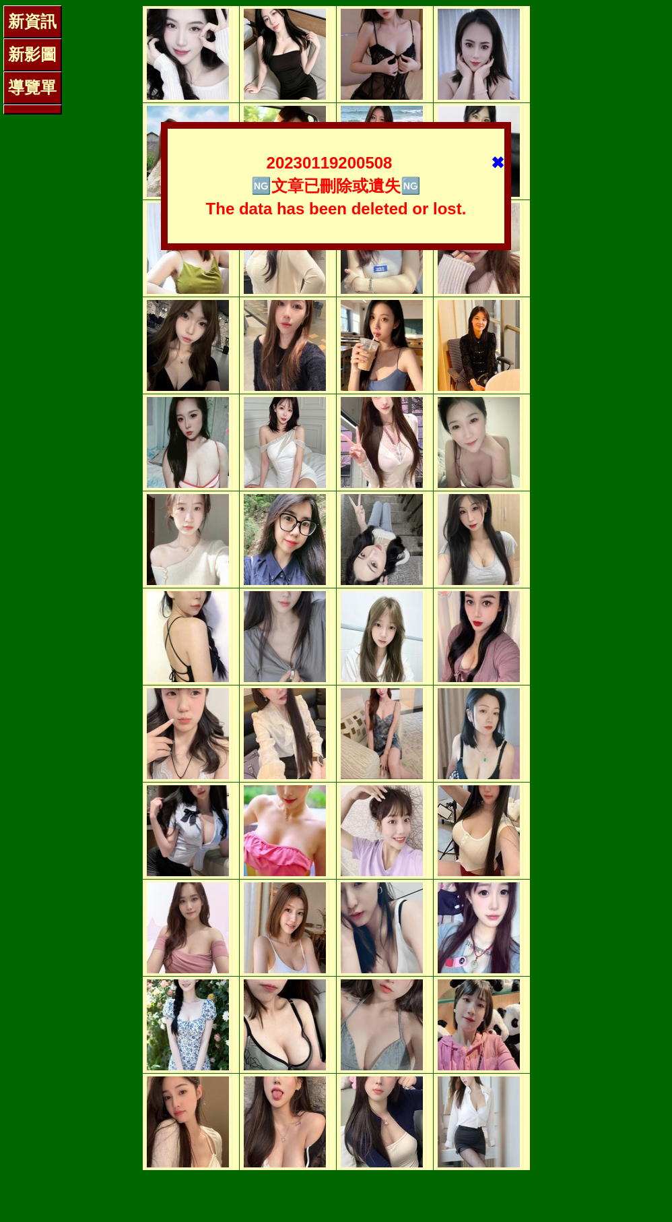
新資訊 (32, 21)
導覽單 (32, 87)
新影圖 (32, 54)
